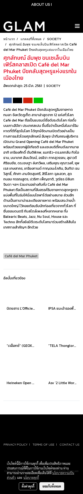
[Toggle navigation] (77, 26)
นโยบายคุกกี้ (31, 477)
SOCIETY (53, 86)
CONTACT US (69, 445)
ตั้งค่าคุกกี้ (28, 486)
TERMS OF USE (43, 445)
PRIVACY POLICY (15, 445)
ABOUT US (40, 4)
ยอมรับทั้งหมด (51, 486)
